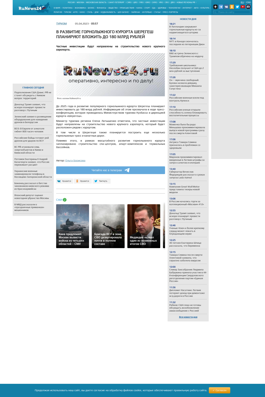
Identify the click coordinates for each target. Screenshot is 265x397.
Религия (58, 12)
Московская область (96, 2)
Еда (153, 8)
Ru (242, 2)
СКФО (154, 2)
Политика (67, 8)
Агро (75, 12)
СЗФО (129, 2)
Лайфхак (135, 12)
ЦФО (135, 2)
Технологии (174, 8)
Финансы (101, 8)
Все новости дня (188, 317)
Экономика (80, 8)
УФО (161, 2)
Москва (80, 2)
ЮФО (148, 2)
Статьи (157, 12)
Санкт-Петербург (116, 2)
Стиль (89, 12)
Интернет (187, 8)
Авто (196, 8)
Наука (139, 8)
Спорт (147, 8)
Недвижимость (108, 12)
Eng (248, 2)
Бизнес (91, 8)
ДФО (173, 2)
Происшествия (127, 8)
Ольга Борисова (75, 160)
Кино (82, 12)
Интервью (147, 12)
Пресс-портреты (170, 12)
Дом (96, 12)
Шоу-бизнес (123, 12)
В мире (57, 8)
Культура (204, 8)
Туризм (67, 12)
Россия (71, 2)
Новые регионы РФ (186, 2)
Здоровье (161, 8)
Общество (113, 8)
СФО (167, 2)
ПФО (141, 2)
